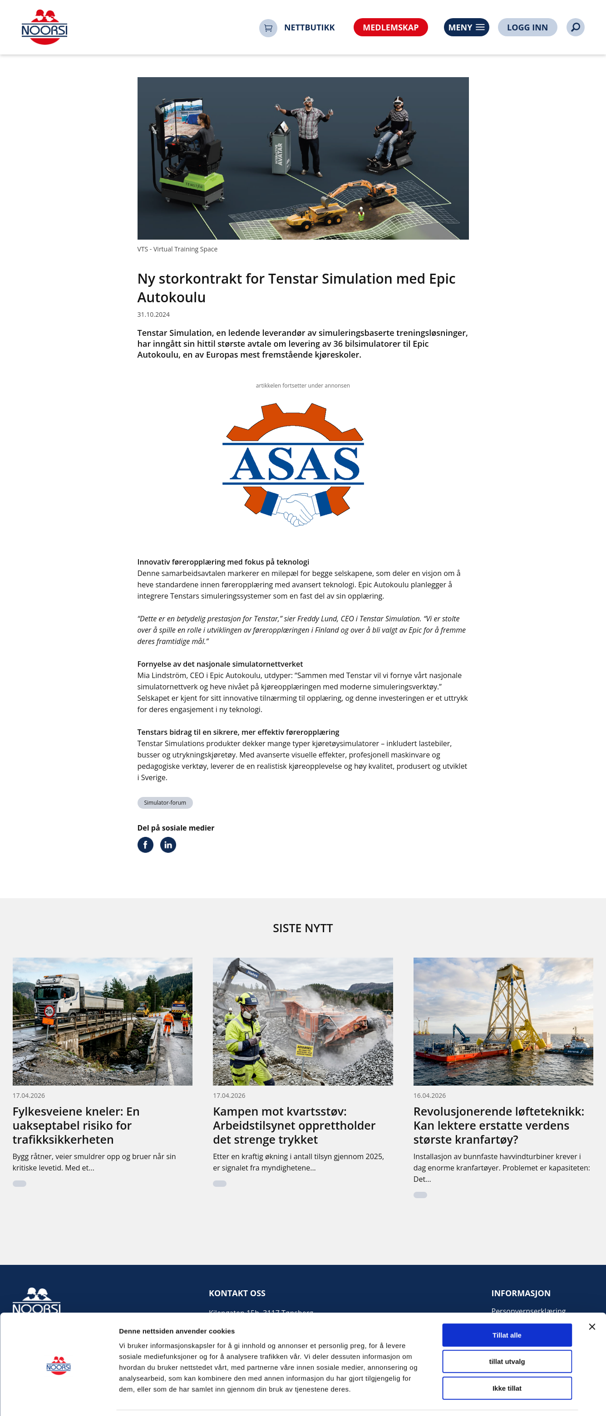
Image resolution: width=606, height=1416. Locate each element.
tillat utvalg (507, 1332)
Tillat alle (507, 1305)
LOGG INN (527, 27)
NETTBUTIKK (309, 27)
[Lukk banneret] (592, 1296)
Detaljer (483, 1398)
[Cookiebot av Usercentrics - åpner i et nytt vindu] (59, 1398)
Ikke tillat (507, 1358)
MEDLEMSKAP (391, 27)
